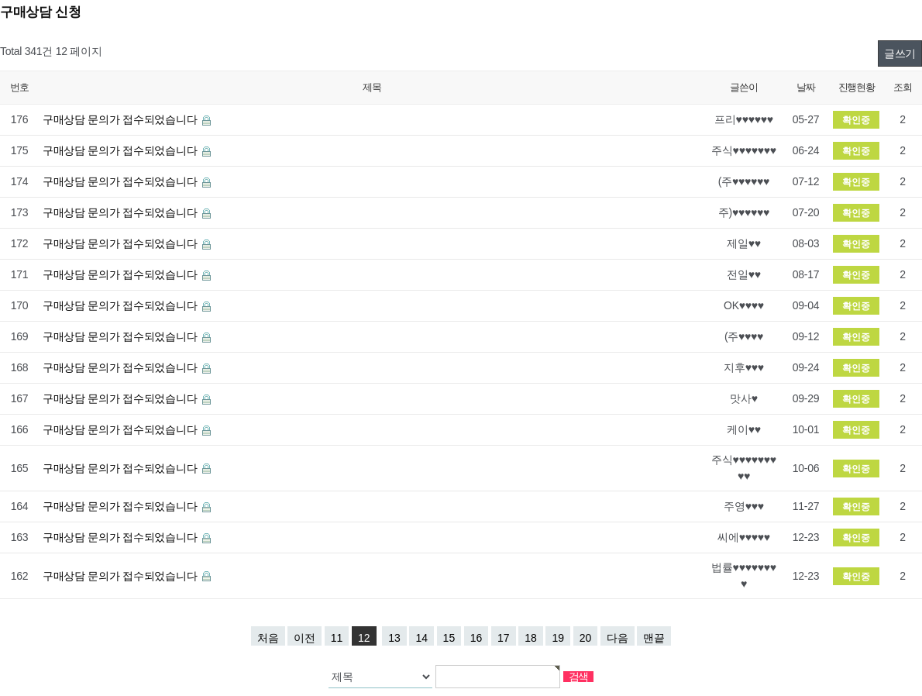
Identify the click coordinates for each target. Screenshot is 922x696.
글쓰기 (900, 53)
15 (449, 638)
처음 (268, 638)
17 (503, 638)
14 (421, 638)
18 (531, 638)
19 (558, 638)
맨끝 (654, 638)
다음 (617, 638)
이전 (304, 638)
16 (476, 638)
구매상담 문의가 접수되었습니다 (121, 119)
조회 (902, 87)
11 (337, 638)
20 (586, 638)
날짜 (805, 87)
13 (394, 638)
